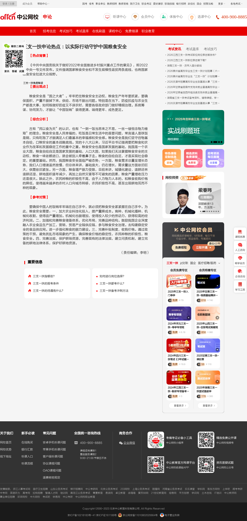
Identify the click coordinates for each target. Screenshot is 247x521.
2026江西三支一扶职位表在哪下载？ (187, 60)
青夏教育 (98, 492)
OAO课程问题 (52, 470)
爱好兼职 (158, 3)
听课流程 (27, 463)
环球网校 (22, 496)
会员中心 (147, 16)
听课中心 (119, 16)
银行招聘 (181, 3)
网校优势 (6, 449)
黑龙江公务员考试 (80, 492)
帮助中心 (43, 3)
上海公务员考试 (141, 489)
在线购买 (27, 442)
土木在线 (207, 492)
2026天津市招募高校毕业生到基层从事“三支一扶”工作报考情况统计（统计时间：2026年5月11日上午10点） (194, 103)
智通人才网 (51, 492)
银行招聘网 (76, 489)
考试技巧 (65, 31)
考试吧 (46, 496)
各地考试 (236, 3)
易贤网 (109, 492)
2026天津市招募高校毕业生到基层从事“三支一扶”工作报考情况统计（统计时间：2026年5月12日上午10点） (194, 81)
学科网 (201, 489)
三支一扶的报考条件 (46, 283)
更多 (221, 3)
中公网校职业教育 (85, 496)
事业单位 (100, 3)
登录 (4, 3)
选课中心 (204, 16)
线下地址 (6, 456)
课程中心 (115, 31)
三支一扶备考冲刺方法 (114, 290)
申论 (47, 16)
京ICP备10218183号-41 (82, 515)
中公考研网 (91, 489)
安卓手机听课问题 (54, 442)
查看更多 (179, 405)
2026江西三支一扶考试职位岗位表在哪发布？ (192, 54)
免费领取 (181, 247)
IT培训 (217, 492)
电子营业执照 (169, 515)
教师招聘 (112, 3)
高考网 (26, 492)
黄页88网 (143, 492)
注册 (11, 3)
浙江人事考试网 (21, 489)
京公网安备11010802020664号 (140, 515)
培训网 (64, 492)
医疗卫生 (135, 3)
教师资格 (123, 3)
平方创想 (184, 492)
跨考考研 (237, 489)
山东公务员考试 (59, 489)
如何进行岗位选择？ (113, 276)
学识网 (195, 492)
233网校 (125, 489)
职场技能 (170, 3)
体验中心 (176, 16)
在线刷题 (98, 31)
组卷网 (172, 492)
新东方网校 (213, 489)
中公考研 (68, 496)
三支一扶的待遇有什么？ (49, 290)
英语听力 (15, 492)
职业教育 (148, 31)
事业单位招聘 (7, 496)
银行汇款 (27, 449)
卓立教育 (120, 492)
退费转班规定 (51, 477)
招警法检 (208, 3)
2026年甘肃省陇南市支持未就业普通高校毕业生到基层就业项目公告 (194, 87)
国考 (84, 3)
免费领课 (131, 31)
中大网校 (35, 496)
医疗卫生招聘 (40, 489)
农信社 (191, 3)
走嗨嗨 (131, 492)
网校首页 (6, 442)
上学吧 (226, 489)
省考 (91, 3)
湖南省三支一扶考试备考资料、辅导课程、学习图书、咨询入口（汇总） (194, 97)
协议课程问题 (51, 463)
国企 (199, 3)
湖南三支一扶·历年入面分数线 (184, 65)
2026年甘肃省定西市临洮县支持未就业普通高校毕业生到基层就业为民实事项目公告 (194, 92)
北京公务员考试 (109, 489)
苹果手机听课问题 (54, 449)
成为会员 (27, 3)
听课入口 (27, 456)
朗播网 (156, 489)
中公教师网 (230, 492)
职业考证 (146, 3)
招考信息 (49, 31)
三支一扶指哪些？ (44, 276)
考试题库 (82, 31)
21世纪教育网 (158, 492)
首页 (33, 31)
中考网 (3, 492)
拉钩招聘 (38, 492)
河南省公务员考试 (172, 489)
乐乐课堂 (190, 489)
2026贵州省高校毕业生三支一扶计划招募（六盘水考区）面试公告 (194, 71)
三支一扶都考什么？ (113, 283)
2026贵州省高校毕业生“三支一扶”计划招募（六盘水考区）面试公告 (194, 76)
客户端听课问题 (53, 456)
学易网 (56, 496)
